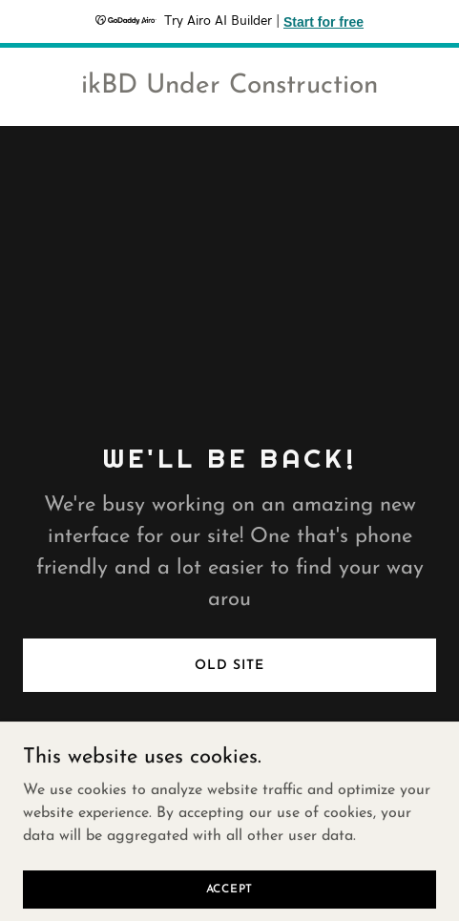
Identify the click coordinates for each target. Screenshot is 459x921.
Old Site (229, 666)
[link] (229, 88)
